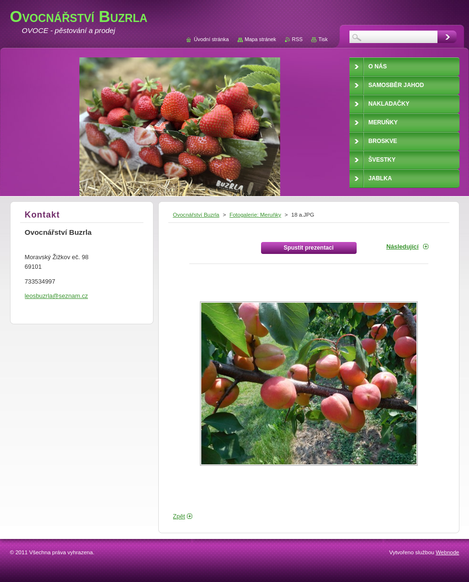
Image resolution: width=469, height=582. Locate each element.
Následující (402, 246)
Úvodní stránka (211, 39)
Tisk (323, 39)
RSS (297, 39)
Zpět (179, 516)
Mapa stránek (260, 39)
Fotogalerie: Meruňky (255, 215)
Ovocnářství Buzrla (196, 215)
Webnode (447, 552)
